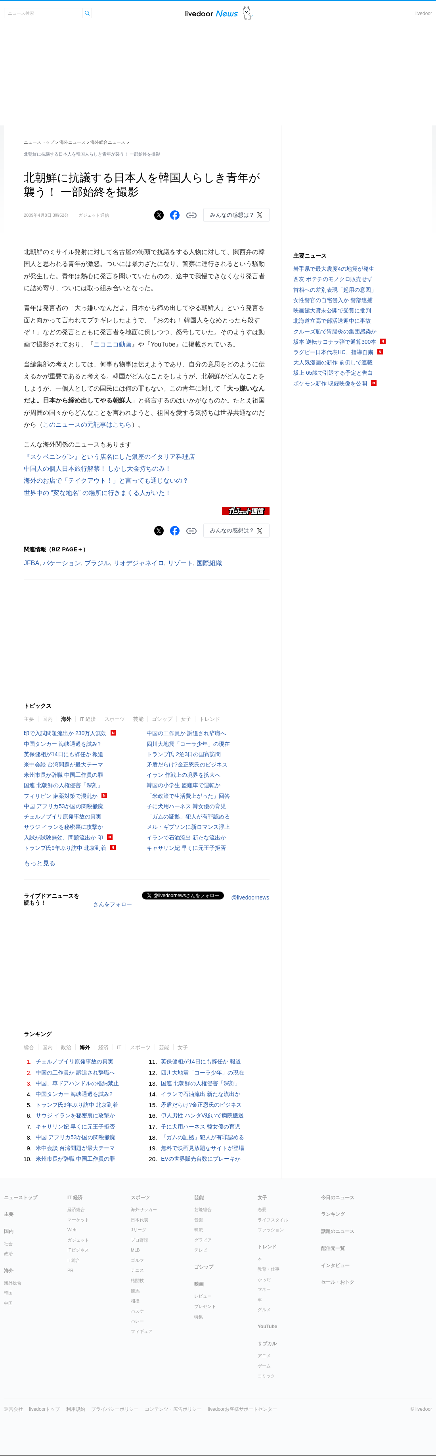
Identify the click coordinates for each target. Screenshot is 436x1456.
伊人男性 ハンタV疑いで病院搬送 (202, 1115)
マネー (264, 1289)
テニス (137, 1270)
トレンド (209, 719)
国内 (47, 719)
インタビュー (335, 1265)
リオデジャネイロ (138, 563)
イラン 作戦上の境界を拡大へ (183, 775)
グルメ (264, 1309)
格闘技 (137, 1280)
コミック (266, 1375)
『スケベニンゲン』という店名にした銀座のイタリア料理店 (109, 456)
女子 (186, 719)
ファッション (271, 1229)
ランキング (333, 1214)
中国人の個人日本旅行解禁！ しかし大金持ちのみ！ (97, 468)
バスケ (137, 1311)
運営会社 (13, 1409)
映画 (199, 1284)
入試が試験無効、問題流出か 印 (63, 837)
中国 (8, 1303)
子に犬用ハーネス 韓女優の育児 (186, 806)
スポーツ (114, 719)
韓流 (198, 1229)
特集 (198, 1316)
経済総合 (76, 1209)
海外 (66, 719)
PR (70, 1270)
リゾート (180, 563)
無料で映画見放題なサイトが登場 (202, 1148)
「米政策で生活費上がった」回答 (188, 796)
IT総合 (73, 1260)
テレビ (200, 1250)
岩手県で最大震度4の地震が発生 (333, 269)
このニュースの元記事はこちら (87, 424)
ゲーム (264, 1366)
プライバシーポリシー (115, 1409)
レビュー (203, 1296)
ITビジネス (78, 1250)
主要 (29, 719)
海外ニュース (72, 142)
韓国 (8, 1292)
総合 (29, 1047)
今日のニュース (337, 1197)
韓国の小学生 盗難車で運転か (183, 785)
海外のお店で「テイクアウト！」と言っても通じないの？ (106, 480)
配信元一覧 (333, 1248)
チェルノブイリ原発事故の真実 (62, 816)
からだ (264, 1279)
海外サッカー (144, 1209)
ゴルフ (137, 1260)
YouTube (267, 1326)
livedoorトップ (44, 1409)
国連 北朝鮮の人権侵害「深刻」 (63, 785)
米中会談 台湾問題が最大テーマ (63, 764)
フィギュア (142, 1331)
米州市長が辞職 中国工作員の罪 (63, 775)
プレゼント (205, 1306)
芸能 (138, 719)
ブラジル (97, 563)
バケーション (62, 563)
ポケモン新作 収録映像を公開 (330, 383)
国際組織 (209, 563)
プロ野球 (139, 1240)
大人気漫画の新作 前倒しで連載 (333, 362)
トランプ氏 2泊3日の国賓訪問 (184, 754)
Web (71, 1229)
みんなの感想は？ (232, 215)
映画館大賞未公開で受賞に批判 (332, 310)
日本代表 (139, 1219)
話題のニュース (337, 1231)
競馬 (135, 1290)
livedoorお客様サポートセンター (242, 1409)
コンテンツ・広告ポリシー (173, 1409)
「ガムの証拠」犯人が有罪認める (188, 816)
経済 (103, 1047)
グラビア (203, 1240)
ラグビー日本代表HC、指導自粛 (333, 352)
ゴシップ (162, 719)
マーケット (78, 1219)
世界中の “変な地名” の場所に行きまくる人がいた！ (97, 492)
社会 (8, 1243)
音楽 (198, 1219)
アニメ (264, 1355)
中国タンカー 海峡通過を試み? (62, 744)
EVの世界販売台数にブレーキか (201, 1159)
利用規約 (75, 1409)
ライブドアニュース (211, 13)
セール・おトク (337, 1282)
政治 (66, 1047)
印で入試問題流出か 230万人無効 (65, 733)
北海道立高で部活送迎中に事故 (332, 321)
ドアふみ (248, 13)
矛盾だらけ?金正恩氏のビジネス (187, 764)
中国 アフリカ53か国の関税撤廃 (63, 806)
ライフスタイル (273, 1219)
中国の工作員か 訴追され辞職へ (186, 733)
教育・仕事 (268, 1269)
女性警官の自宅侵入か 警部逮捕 (333, 300)
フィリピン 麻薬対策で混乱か (61, 796)
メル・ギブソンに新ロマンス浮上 (188, 827)
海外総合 (12, 1283)
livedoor (423, 13)
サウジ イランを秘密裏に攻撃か (63, 827)
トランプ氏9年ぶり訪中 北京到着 (65, 848)
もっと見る (39, 863)
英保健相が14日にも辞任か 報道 (63, 754)
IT (119, 1047)
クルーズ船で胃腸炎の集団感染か (335, 331)
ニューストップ (39, 142)
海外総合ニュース (107, 142)
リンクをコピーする (191, 215)
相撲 (135, 1300)
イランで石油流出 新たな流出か (186, 837)
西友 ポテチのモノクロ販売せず (333, 279)
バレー (137, 1321)
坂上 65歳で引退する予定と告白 (333, 373)
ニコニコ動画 (113, 344)
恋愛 (262, 1209)
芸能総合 (203, 1209)
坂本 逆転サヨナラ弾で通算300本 (334, 342)
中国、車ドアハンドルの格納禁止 (77, 1083)
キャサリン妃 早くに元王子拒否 (186, 848)
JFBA (31, 563)
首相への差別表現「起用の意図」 (335, 290)
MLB (135, 1250)
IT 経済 (88, 719)
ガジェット (78, 1240)
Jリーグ (138, 1229)
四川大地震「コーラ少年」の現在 (188, 744)
